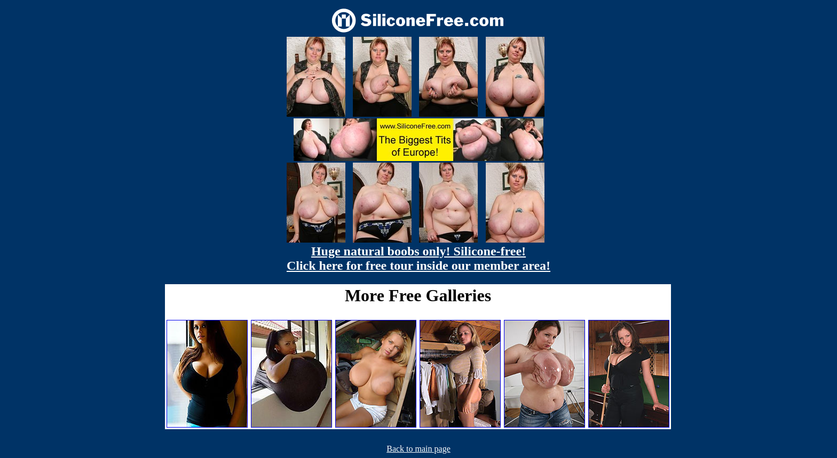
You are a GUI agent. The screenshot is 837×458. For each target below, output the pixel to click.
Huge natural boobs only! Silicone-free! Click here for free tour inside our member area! (418, 258)
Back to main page (418, 448)
